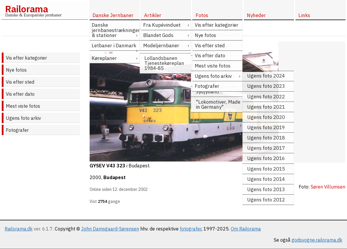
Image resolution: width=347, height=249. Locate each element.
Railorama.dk (19, 229)
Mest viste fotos (23, 106)
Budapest (114, 177)
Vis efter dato (20, 94)
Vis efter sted (20, 82)
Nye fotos (16, 70)
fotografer (190, 229)
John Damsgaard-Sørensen (110, 229)
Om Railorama (246, 229)
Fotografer (17, 130)
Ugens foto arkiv (23, 118)
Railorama (26, 8)
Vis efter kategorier (26, 58)
